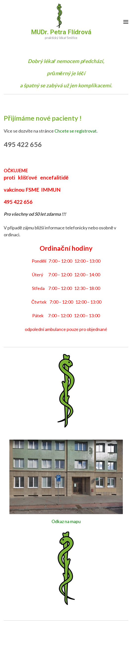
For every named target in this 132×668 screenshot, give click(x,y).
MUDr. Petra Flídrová (61, 32)
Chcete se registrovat (75, 131)
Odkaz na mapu (66, 521)
